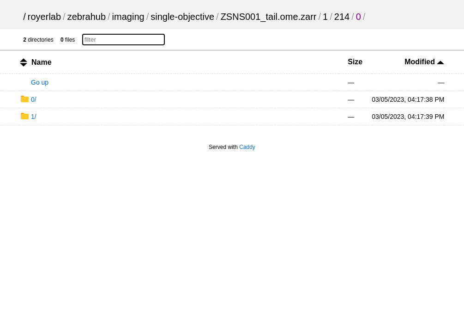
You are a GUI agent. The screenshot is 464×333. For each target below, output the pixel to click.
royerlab (44, 17)
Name (41, 62)
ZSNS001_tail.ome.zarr (269, 17)
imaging (128, 17)
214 (342, 17)
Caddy (247, 147)
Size (355, 62)
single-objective (182, 17)
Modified (424, 62)
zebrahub (86, 17)
